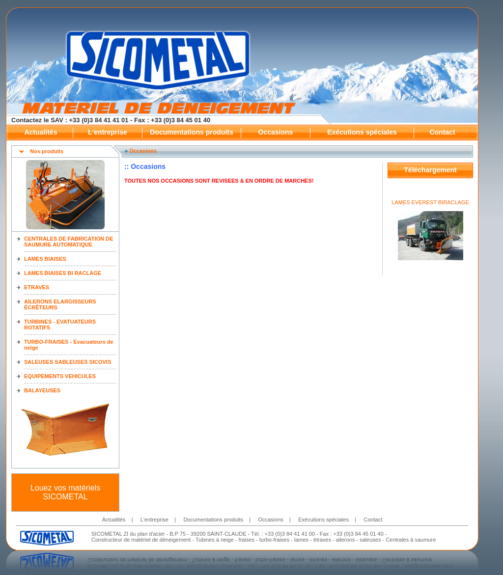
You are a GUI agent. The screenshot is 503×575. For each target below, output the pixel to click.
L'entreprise (107, 132)
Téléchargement (430, 170)
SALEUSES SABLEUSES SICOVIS (67, 362)
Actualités (41, 132)
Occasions (275, 132)
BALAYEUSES (42, 390)
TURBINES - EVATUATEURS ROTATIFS (60, 324)
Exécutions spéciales (362, 132)
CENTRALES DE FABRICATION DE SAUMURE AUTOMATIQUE (68, 241)
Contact (442, 132)
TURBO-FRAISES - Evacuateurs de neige (68, 345)
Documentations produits (191, 132)
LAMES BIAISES (45, 259)
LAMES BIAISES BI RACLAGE (62, 273)
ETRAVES (36, 287)
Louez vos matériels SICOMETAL (65, 492)
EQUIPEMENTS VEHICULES (60, 376)
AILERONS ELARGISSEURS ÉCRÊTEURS (60, 304)
